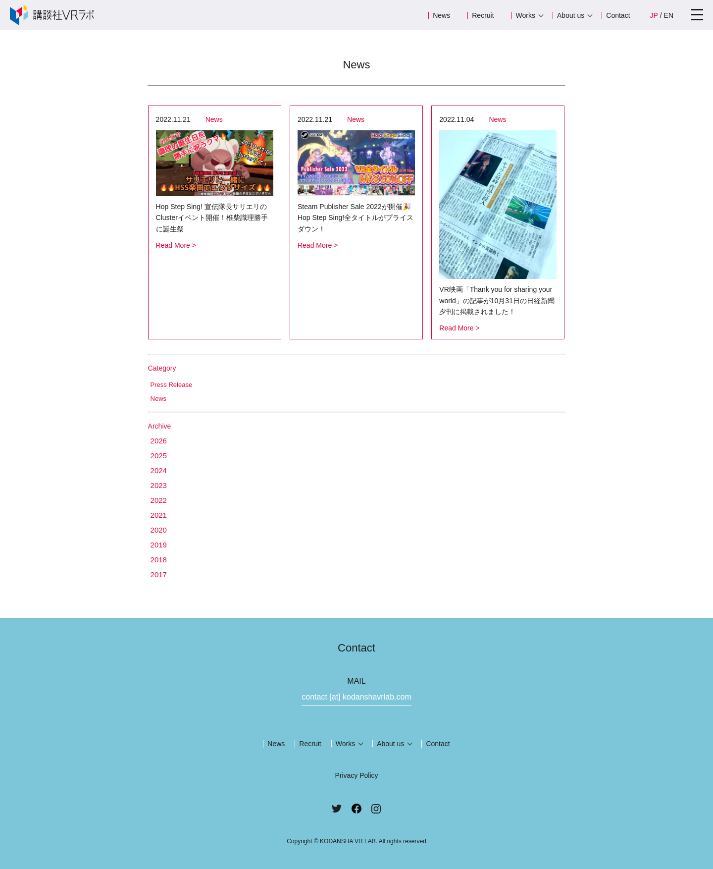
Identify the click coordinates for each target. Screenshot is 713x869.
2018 (159, 559)
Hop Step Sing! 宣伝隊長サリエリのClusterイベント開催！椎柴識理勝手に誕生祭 (212, 218)
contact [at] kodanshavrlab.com (356, 697)
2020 (159, 530)
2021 (159, 515)
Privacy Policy (356, 775)
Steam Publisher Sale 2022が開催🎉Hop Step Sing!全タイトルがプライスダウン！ (355, 218)
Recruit (483, 15)
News (441, 15)
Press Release (172, 384)
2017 (159, 574)
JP (654, 15)
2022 (159, 500)
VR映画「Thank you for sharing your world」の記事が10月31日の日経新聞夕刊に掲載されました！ (497, 300)
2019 (159, 545)
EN (668, 15)
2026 (159, 440)
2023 (159, 485)
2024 (159, 470)
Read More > (176, 245)
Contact (618, 15)
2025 (159, 455)
